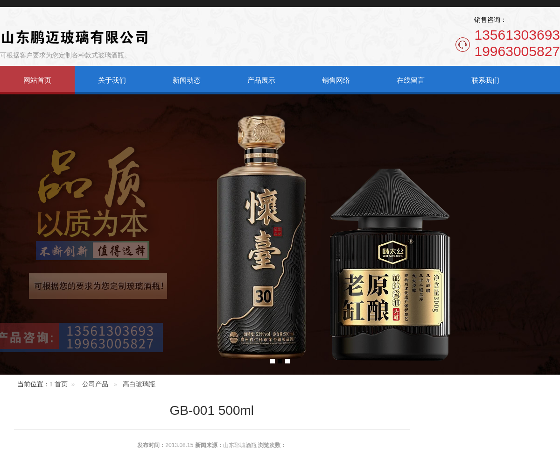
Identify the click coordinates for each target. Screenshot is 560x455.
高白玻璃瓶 (139, 384)
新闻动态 (187, 80)
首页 (61, 384)
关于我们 (112, 80)
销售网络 (336, 80)
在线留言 (411, 80)
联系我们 (485, 80)
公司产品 (95, 384)
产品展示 (261, 80)
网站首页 (37, 80)
